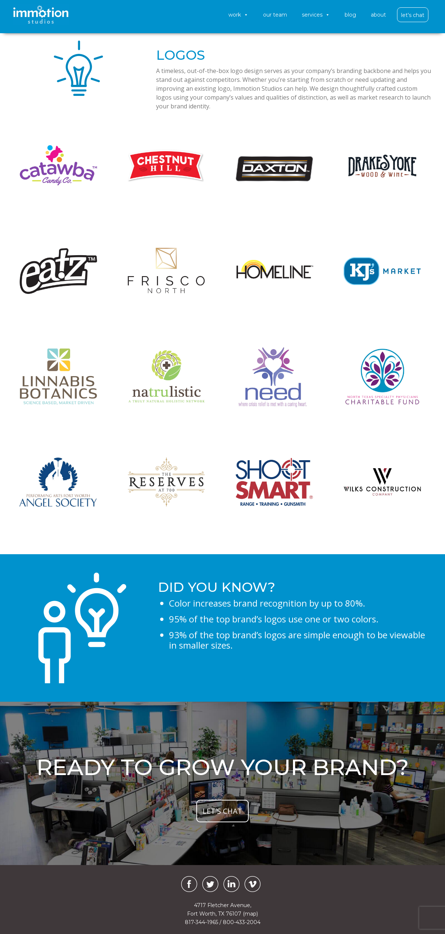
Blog (350, 14)
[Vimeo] (252, 884)
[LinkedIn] (231, 884)
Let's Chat (412, 15)
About (378, 14)
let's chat (222, 811)
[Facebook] (187, 884)
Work (238, 14)
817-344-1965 (201, 922)
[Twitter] (210, 884)
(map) (250, 913)
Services (316, 14)
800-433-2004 (242, 922)
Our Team (275, 14)
